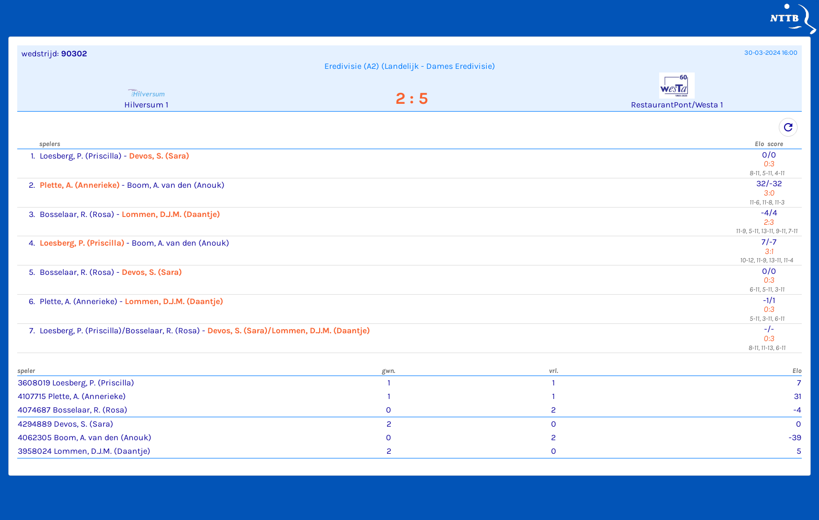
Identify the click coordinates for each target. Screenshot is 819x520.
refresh (788, 127)
